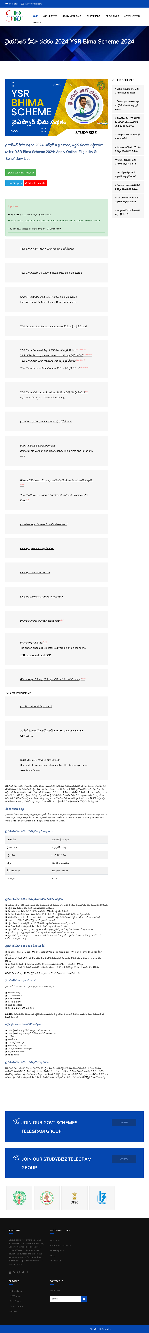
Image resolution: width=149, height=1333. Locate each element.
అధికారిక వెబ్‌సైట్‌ (84, 1077)
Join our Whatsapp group (22, 172)
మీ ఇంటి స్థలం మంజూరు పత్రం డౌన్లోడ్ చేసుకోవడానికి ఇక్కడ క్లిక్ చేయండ (127, 105)
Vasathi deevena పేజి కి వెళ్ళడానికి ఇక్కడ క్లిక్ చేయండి (125, 162)
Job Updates (50, 16)
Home (35, 16)
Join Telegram (15, 183)
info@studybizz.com (33, 4)
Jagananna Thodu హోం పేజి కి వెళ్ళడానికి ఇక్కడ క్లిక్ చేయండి (128, 149)
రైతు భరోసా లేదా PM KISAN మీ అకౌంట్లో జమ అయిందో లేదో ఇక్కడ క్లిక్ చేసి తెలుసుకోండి (127, 122)
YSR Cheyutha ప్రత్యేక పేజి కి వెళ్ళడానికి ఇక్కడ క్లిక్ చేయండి (127, 200)
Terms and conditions (60, 1245)
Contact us (55, 1261)
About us (55, 1240)
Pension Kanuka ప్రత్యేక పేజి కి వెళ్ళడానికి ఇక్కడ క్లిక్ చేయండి (127, 187)
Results (13, 1311)
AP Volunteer (132, 16)
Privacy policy (57, 1250)
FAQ (52, 1256)
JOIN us (124, 1122)
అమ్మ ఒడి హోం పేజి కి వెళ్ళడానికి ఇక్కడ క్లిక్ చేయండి (127, 212)
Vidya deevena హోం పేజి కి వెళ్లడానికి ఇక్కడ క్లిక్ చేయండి (127, 91)
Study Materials (71, 16)
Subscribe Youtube (36, 183)
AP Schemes (112, 16)
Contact (36, 22)
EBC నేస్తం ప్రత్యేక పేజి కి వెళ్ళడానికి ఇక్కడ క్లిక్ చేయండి (125, 174)
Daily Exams (93, 16)
